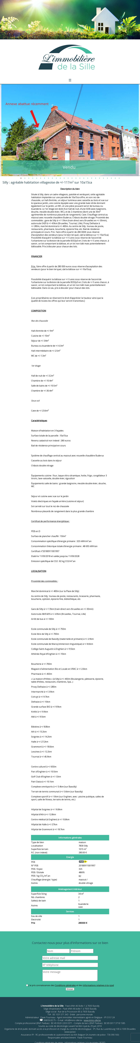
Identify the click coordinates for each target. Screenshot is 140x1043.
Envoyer (70, 989)
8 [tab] (48, 178)
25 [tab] (115, 178)
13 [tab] (68, 178)
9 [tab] (52, 178)
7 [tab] (44, 178)
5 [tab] (36, 178)
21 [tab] (99, 178)
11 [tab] (60, 178)
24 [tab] (111, 178)
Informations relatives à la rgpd (98, 985)
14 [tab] (72, 178)
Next (135, 130)
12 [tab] (64, 178)
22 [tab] (103, 178)
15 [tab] (76, 178)
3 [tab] (29, 178)
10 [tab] (56, 178)
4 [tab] (32, 178)
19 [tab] (91, 178)
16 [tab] (80, 178)
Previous (4, 130)
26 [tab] (119, 178)
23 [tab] (107, 178)
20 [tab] (95, 178)
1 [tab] (21, 178)
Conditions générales (65, 985)
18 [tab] (87, 178)
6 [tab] (40, 178)
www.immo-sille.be (92, 1020)
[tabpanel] (70, 130)
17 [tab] (84, 178)
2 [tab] (25, 178)
